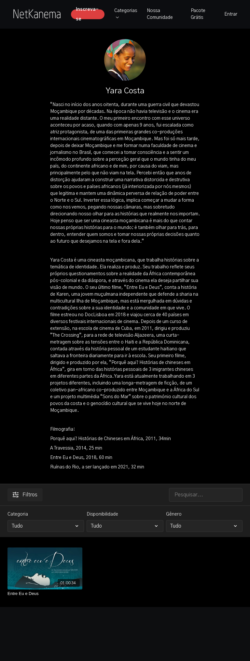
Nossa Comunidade (160, 14)
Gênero (174, 514)
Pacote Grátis (198, 14)
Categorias (125, 13)
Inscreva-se (87, 14)
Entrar (230, 14)
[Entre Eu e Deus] (44, 593)
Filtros (25, 495)
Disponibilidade (102, 514)
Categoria (17, 514)
